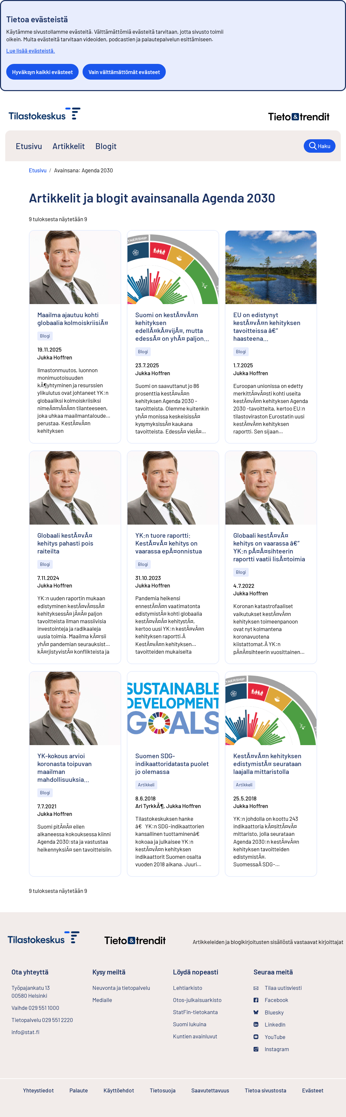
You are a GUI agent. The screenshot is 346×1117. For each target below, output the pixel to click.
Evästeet (312, 1090)
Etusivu (29, 146)
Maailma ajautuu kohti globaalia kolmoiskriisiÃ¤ (72, 318)
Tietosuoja (163, 1090)
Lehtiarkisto (205, 987)
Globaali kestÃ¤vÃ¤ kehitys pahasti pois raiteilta (65, 543)
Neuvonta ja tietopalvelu (121, 987)
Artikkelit (68, 146)
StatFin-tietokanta (208, 1011)
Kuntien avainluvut (195, 1036)
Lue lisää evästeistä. (30, 50)
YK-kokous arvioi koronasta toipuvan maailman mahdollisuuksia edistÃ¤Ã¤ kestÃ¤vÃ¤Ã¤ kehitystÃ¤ (72, 767)
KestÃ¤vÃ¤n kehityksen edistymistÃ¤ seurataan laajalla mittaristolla (267, 763)
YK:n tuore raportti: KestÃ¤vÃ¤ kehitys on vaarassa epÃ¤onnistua (168, 543)
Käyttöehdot (119, 1090)
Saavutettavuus (210, 1090)
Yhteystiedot (38, 1090)
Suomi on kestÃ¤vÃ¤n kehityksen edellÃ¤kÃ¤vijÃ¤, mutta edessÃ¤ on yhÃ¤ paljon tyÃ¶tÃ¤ (169, 326)
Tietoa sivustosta (265, 1090)
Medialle (102, 999)
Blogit (106, 146)
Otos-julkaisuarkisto (208, 999)
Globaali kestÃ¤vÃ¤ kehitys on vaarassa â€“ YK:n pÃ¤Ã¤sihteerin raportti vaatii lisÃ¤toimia (269, 547)
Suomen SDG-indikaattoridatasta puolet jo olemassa (172, 763)
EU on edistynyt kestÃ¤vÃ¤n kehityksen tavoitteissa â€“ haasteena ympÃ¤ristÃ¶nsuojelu (266, 326)
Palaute (78, 1090)
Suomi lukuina (189, 1024)
